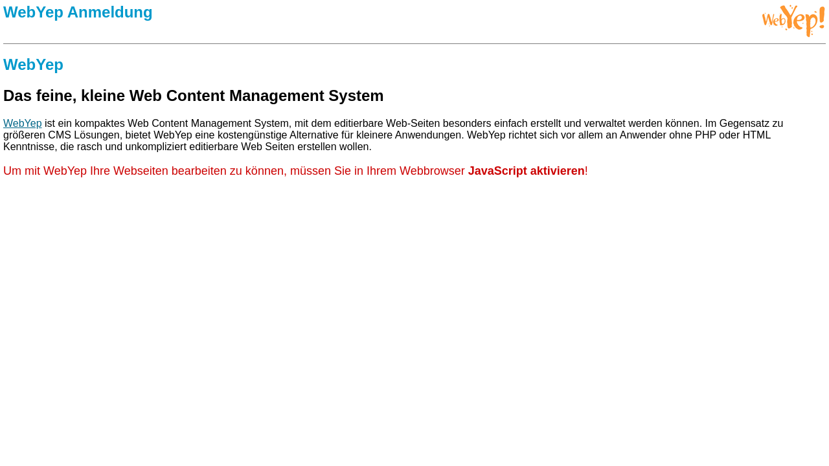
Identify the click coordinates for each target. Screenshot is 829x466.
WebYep (22, 123)
